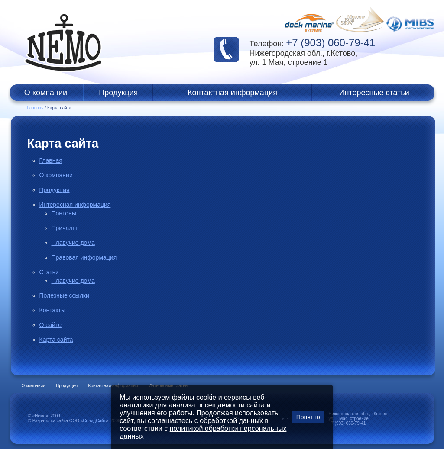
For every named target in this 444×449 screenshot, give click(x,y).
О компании (45, 92)
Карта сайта (56, 339)
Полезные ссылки (64, 295)
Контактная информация (232, 92)
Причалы (64, 227)
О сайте (50, 324)
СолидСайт (94, 420)
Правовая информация (84, 257)
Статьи (49, 272)
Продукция (118, 92)
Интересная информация (75, 204)
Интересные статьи (374, 92)
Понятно (308, 417)
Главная (35, 108)
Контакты (52, 310)
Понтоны (64, 213)
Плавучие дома (73, 242)
